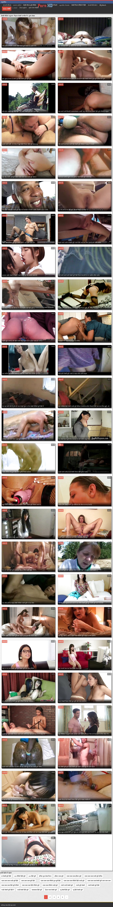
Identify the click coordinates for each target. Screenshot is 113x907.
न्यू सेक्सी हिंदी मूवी (65, 890)
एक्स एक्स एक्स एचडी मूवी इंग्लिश (93, 876)
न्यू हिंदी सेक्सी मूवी (78, 890)
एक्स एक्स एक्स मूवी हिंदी (28, 880)
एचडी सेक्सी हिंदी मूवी (23, 890)
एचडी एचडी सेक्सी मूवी (67, 885)
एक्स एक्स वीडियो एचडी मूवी (50, 885)
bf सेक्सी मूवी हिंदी (6, 876)
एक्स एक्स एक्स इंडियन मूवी (74, 876)
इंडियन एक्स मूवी (59, 876)
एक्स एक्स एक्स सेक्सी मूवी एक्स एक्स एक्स (99, 880)
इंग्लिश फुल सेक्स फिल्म (45, 876)
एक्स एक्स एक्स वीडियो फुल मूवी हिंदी (50, 880)
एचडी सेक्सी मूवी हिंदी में (7, 890)
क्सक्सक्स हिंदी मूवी (37, 890)
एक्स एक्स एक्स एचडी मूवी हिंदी (9, 880)
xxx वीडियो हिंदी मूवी (19, 876)
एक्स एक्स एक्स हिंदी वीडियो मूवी (30, 885)
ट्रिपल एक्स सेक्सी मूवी (51, 890)
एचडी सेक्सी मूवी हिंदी (93, 885)
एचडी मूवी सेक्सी (80, 885)
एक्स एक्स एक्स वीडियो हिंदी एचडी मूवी (74, 880)
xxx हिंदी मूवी (32, 876)
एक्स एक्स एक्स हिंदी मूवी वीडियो (10, 885)
